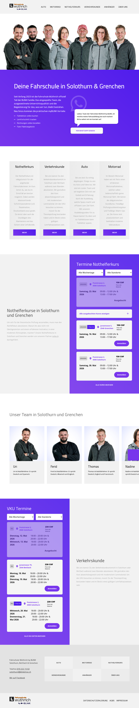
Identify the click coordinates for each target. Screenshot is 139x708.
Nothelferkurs (72, 7)
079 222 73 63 (23, 669)
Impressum (122, 700)
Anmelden (121, 343)
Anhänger (109, 7)
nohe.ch (55, 336)
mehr (24, 232)
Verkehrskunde (92, 7)
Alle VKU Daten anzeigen (34, 636)
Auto (43, 7)
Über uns (123, 7)
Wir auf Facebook (17, 678)
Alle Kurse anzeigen (104, 385)
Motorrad (55, 7)
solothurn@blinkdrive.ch (20, 672)
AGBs (112, 700)
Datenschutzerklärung (95, 700)
